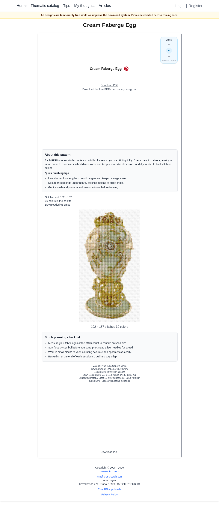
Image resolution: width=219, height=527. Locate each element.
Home (22, 6)
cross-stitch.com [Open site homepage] (109, 471)
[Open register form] (109, 85)
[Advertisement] (110, 120)
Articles (105, 6)
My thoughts (84, 6)
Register (195, 6)
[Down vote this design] (169, 56)
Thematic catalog (45, 6)
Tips (66, 6)
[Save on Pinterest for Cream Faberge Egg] (126, 69)
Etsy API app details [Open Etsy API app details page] (109, 489)
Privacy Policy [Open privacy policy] (109, 494)
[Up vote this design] (169, 44)
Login (180, 6)
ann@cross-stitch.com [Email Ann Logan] (109, 476)
